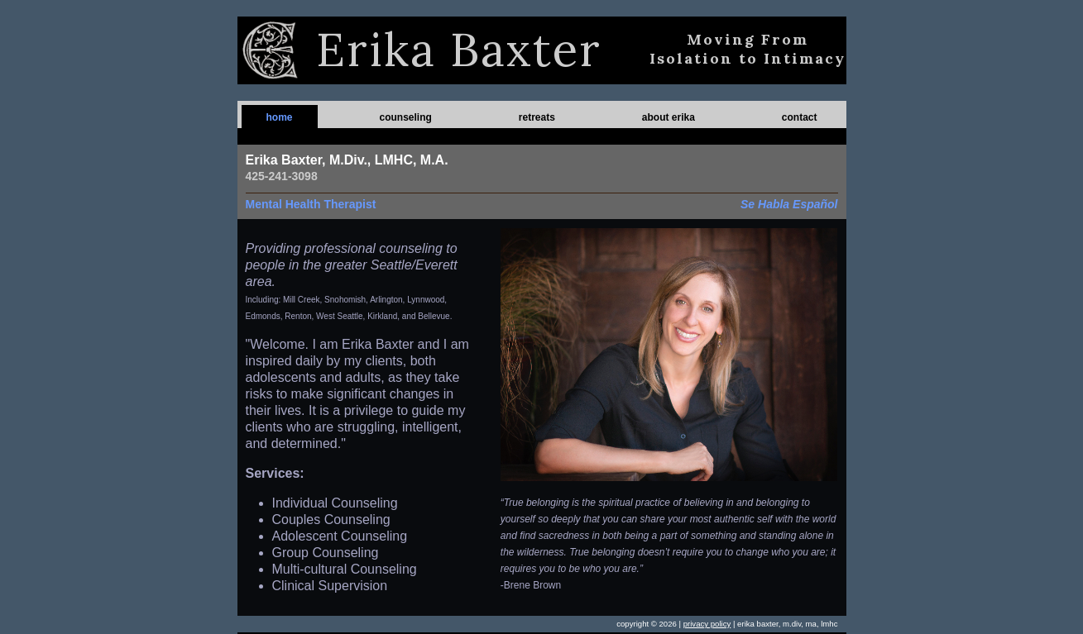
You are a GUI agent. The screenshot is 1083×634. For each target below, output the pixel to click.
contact (799, 117)
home (279, 117)
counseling (405, 117)
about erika (668, 117)
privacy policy (707, 623)
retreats (537, 117)
